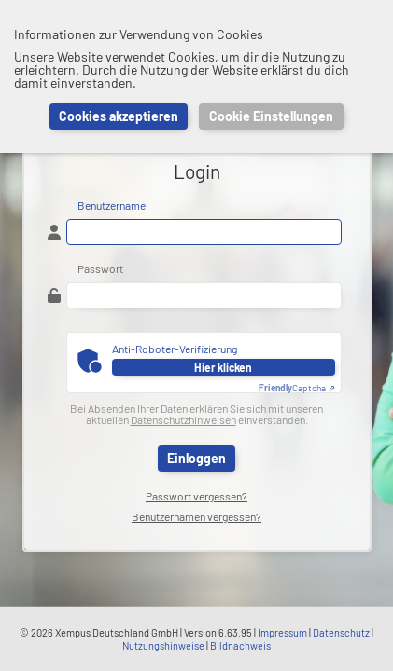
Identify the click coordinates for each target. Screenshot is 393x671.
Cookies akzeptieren (118, 116)
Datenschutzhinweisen (183, 419)
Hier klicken (223, 367)
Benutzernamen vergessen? (196, 516)
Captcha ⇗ (297, 387)
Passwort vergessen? (196, 495)
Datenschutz (341, 632)
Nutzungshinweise (163, 645)
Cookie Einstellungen (271, 116)
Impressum (282, 632)
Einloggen (196, 458)
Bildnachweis (240, 645)
